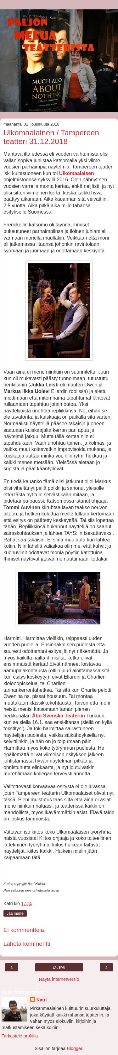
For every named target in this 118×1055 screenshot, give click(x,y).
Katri (42, 999)
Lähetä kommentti (26, 943)
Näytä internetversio (59, 979)
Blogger (74, 1048)
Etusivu (59, 967)
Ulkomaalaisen (76, 173)
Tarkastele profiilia (20, 1035)
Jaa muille (15, 913)
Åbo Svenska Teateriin (58, 715)
